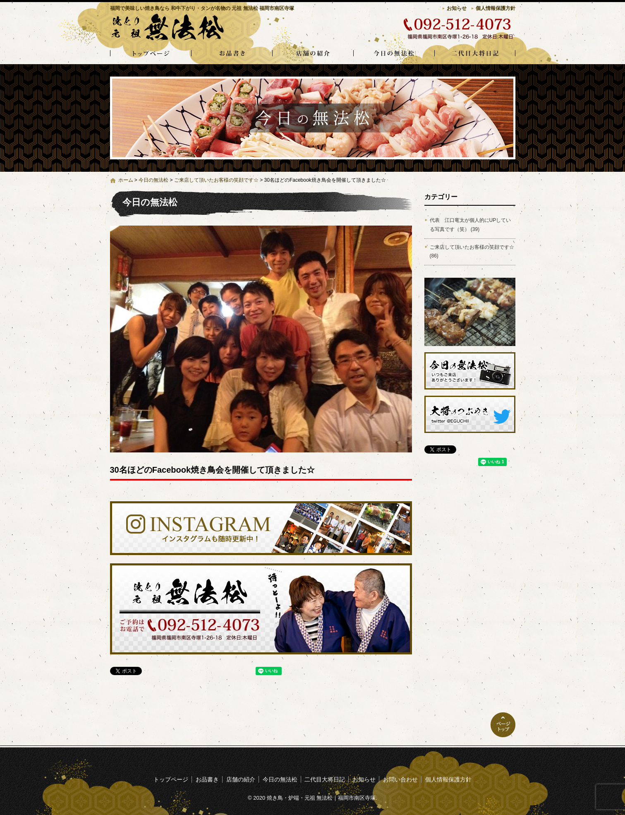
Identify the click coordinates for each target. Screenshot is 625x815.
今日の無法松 (393, 53)
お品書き (231, 53)
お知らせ (457, 8)
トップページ (150, 53)
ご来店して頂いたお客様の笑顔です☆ (216, 180)
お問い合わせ (400, 779)
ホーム (125, 180)
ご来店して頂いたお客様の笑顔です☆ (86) (472, 251)
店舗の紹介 (312, 53)
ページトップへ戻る (503, 724)
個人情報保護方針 (495, 8)
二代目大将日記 (474, 53)
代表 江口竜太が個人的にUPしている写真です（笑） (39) (470, 224)
